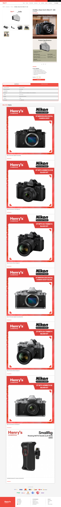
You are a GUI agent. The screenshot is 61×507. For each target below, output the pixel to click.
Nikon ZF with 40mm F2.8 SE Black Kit (13, 209)
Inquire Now (39, 79)
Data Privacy (35, 504)
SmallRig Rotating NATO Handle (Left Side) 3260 (15, 478)
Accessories (7, 6)
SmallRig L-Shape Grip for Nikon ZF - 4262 (21, 6)
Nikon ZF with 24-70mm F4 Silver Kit (13, 370)
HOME (4, 6)
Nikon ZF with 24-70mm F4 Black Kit (13, 263)
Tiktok (18, 504)
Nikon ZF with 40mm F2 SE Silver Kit (13, 424)
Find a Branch (50, 500)
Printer (12, 6)
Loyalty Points (50, 504)
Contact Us (34, 500)
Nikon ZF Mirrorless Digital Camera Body (14, 155)
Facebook (19, 500)
